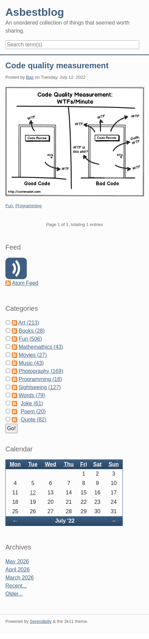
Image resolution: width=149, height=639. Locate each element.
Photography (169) (40, 371)
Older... (14, 594)
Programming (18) (40, 379)
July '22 (65, 521)
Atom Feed (25, 283)
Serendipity (40, 621)
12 (33, 492)
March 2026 (19, 577)
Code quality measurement (57, 65)
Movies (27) (32, 355)
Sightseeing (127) (39, 387)
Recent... (16, 586)
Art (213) (28, 323)
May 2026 (17, 561)
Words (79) (31, 395)
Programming (28, 205)
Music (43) (31, 363)
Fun (9, 205)
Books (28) (31, 331)
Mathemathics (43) (40, 347)
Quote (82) (33, 419)
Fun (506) (30, 339)
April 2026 (17, 569)
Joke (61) (32, 403)
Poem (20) (33, 411)
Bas (29, 77)
